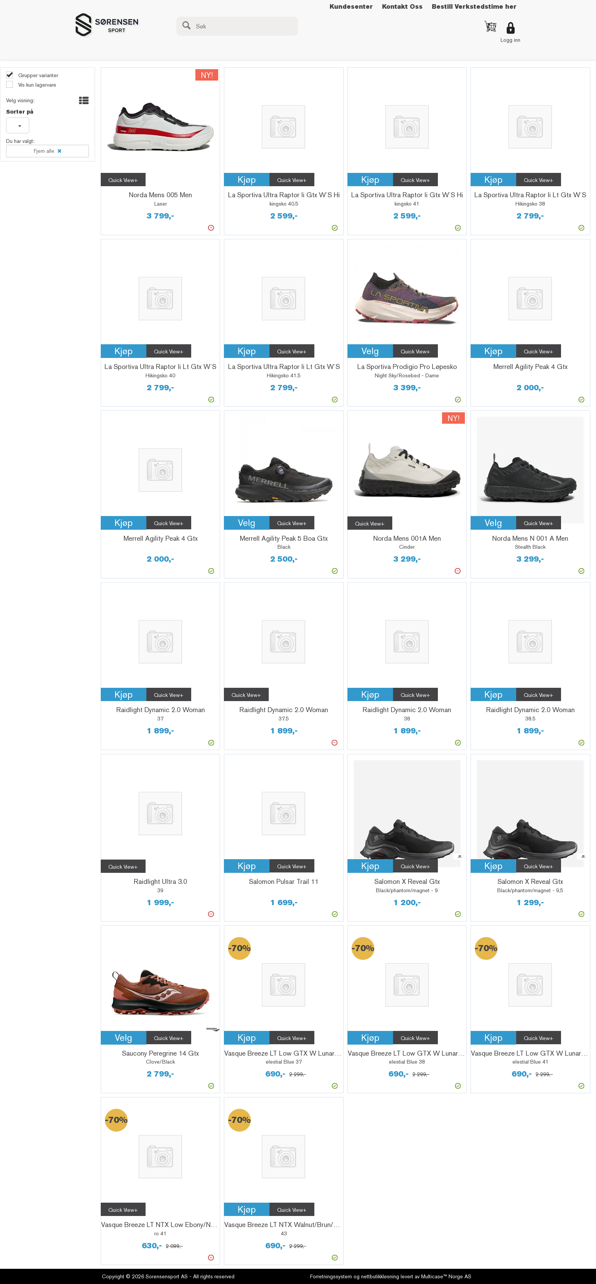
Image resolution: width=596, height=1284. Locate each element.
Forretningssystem (331, 1276)
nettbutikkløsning (380, 1276)
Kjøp (247, 179)
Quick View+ (123, 180)
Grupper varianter (37, 75)
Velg (370, 350)
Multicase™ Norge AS (446, 1276)
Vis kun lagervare (36, 85)
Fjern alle (44, 151)
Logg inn (510, 40)
